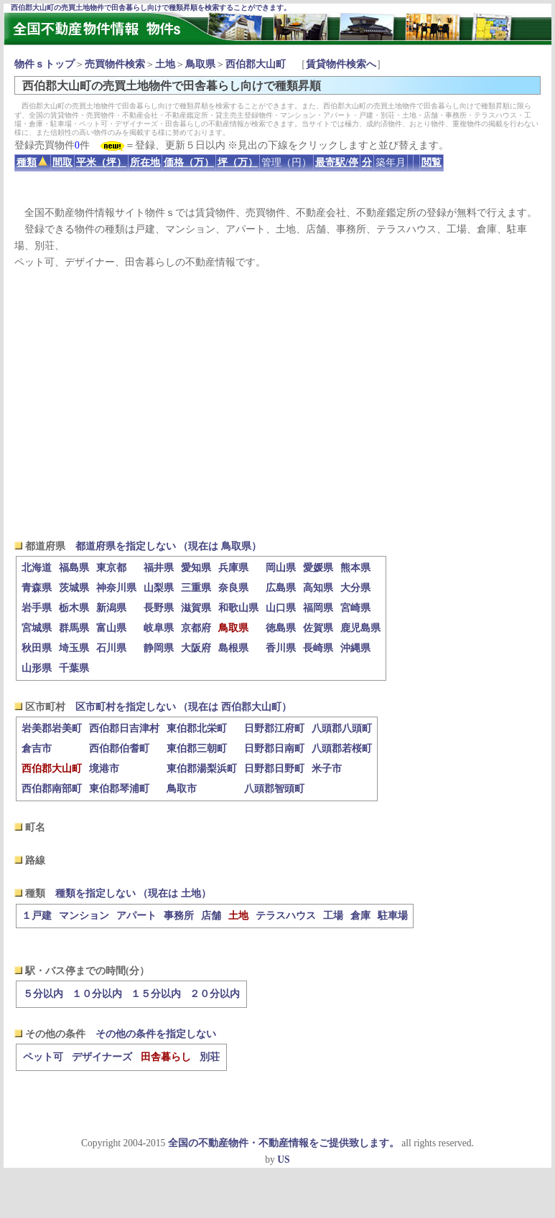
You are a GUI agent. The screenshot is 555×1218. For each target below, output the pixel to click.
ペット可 (43, 1057)
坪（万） (238, 162)
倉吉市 (37, 748)
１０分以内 (97, 993)
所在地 (145, 162)
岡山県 (281, 567)
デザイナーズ (102, 1057)
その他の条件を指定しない (155, 1034)
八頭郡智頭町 (274, 788)
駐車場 (393, 915)
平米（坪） (101, 162)
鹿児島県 (360, 628)
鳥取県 (200, 64)
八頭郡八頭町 (342, 728)
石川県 (111, 648)
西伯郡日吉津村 (124, 728)
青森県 (37, 587)
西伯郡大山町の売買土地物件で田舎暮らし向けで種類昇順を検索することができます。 (151, 7)
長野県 (159, 608)
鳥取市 (182, 788)
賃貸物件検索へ (341, 64)
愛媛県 (318, 567)
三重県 (196, 587)
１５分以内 (156, 993)
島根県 (233, 648)
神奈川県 (116, 587)
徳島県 (281, 628)
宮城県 (37, 628)
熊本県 (355, 567)
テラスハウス (286, 915)
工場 (333, 915)
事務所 (179, 915)
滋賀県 (196, 608)
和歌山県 (238, 608)
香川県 (281, 648)
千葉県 (74, 668)
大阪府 (196, 648)
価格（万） (189, 162)
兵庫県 (233, 567)
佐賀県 (318, 628)
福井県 (159, 567)
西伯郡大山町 (255, 64)
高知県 (318, 587)
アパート (136, 915)
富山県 (111, 628)
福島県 (74, 567)
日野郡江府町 (274, 728)
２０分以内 (215, 993)
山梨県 (159, 587)
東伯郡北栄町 (197, 728)
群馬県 (74, 628)
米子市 (327, 768)
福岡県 (318, 608)
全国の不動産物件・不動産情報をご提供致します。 (283, 1143)
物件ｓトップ (44, 64)
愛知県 (196, 567)
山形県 (37, 668)
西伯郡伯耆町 (119, 748)
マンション (84, 915)
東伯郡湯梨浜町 (202, 768)
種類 (32, 162)
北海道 (37, 567)
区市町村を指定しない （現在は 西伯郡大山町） (183, 707)
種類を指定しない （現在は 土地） (133, 893)
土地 (165, 64)
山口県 (281, 608)
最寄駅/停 (336, 162)
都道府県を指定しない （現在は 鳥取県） (168, 546)
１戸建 (37, 915)
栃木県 (74, 608)
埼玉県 (74, 648)
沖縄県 (355, 648)
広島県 (281, 587)
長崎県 (318, 648)
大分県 (355, 587)
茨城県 (74, 587)
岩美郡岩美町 (52, 728)
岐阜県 (159, 628)
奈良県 (233, 587)
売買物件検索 (115, 64)
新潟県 (111, 608)
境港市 (104, 768)
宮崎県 (355, 608)
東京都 (111, 567)
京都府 (196, 628)
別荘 (210, 1057)
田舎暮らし (166, 1057)
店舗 (211, 915)
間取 (62, 162)
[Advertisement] (277, 403)
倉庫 (360, 915)
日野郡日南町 (274, 748)
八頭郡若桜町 (342, 748)
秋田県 (37, 648)
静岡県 (159, 648)
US (283, 1159)
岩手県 (37, 608)
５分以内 (43, 993)
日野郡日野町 (274, 768)
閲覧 (431, 162)
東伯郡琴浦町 (119, 788)
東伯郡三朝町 (197, 748)
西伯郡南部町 (52, 788)
